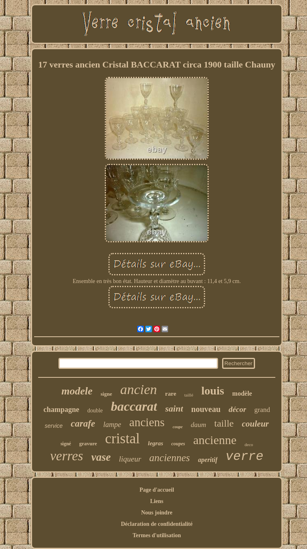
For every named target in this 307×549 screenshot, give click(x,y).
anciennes (169, 457)
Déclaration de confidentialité (157, 524)
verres (66, 456)
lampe (112, 424)
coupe (177, 427)
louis (212, 390)
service (54, 426)
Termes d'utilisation (157, 535)
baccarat (134, 406)
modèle (242, 393)
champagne (61, 409)
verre (245, 456)
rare (170, 393)
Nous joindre (156, 513)
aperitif (208, 459)
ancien (138, 389)
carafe (83, 423)
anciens (146, 422)
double (95, 410)
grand (262, 410)
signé (66, 444)
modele (77, 391)
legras (155, 443)
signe (106, 394)
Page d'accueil (156, 490)
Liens (157, 501)
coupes (178, 444)
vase (101, 457)
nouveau (206, 409)
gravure (88, 443)
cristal (122, 439)
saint (174, 408)
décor (237, 409)
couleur (255, 424)
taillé (188, 394)
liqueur (130, 459)
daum (198, 425)
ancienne (215, 440)
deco (248, 444)
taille (224, 423)
